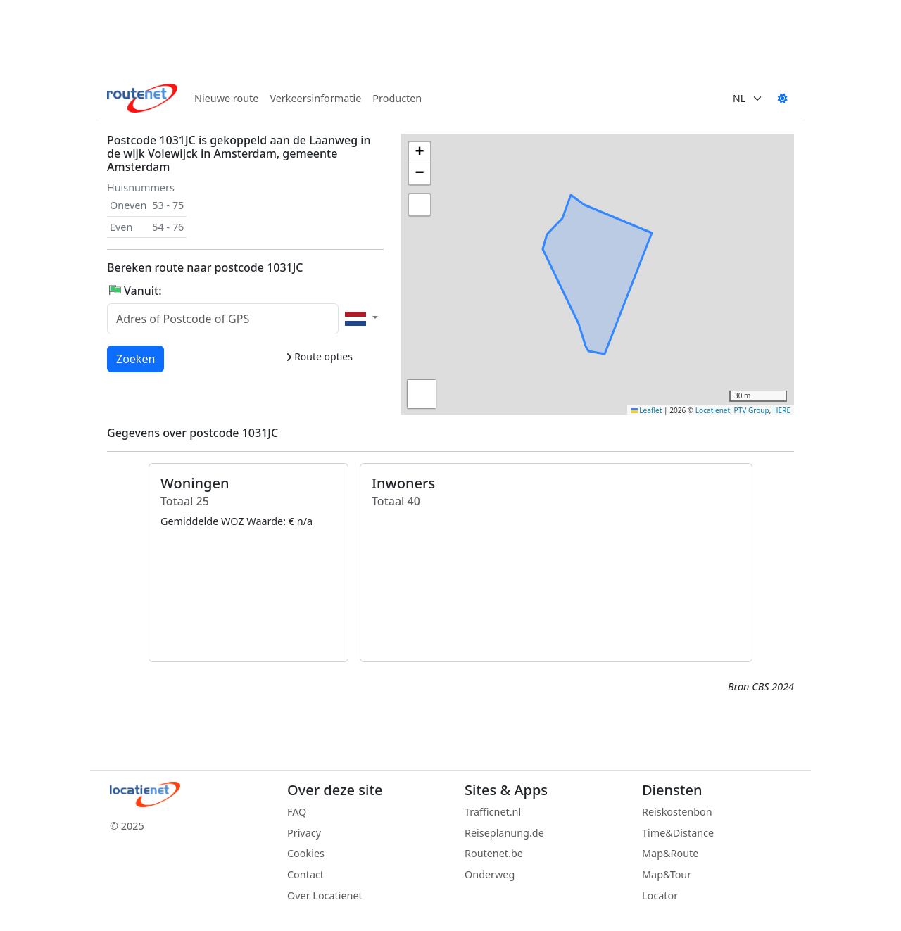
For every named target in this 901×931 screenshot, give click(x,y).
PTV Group (751, 410)
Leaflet (646, 410)
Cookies (306, 853)
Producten (397, 98)
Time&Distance (678, 833)
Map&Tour (666, 874)
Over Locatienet (325, 895)
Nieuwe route (226, 98)
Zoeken (136, 358)
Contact (305, 874)
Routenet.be (494, 853)
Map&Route (670, 853)
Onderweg (490, 874)
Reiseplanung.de (504, 833)
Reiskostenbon (677, 811)
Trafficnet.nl (493, 811)
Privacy (304, 833)
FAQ (296, 811)
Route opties (319, 356)
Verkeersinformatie (315, 98)
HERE (781, 410)
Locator (660, 895)
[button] (610, 209)
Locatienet (712, 410)
